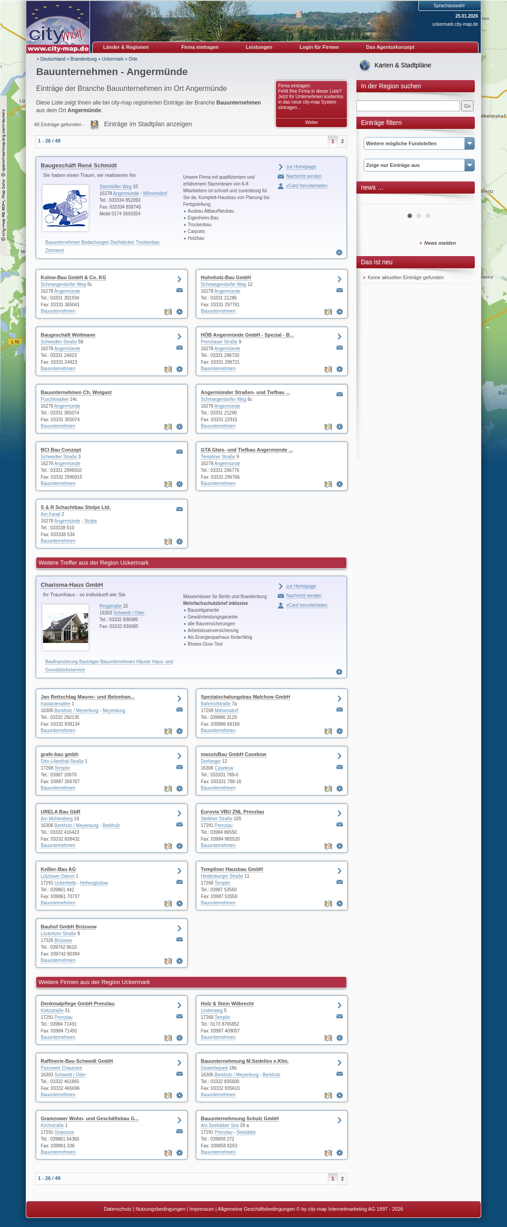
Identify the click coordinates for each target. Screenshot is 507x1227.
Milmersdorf (226, 710)
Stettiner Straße (216, 818)
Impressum (202, 1209)
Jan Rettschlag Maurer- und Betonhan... (88, 696)
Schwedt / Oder (129, 612)
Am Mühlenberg (57, 818)
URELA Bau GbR (61, 811)
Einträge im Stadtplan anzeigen (148, 124)
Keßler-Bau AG (58, 869)
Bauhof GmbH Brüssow (68, 926)
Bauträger (89, 661)
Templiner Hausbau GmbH (232, 869)
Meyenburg (114, 710)
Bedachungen (95, 242)
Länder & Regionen (126, 47)
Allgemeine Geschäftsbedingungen (256, 1209)
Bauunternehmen (62, 242)
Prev (375, 201)
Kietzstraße (52, 1010)
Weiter (311, 122)
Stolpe (90, 520)
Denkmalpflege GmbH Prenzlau (77, 1003)
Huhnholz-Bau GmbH (226, 277)
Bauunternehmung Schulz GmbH (240, 1118)
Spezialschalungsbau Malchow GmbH (245, 696)
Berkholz (111, 825)
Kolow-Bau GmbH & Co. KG (73, 277)
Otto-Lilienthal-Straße (62, 761)
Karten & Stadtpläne (402, 65)
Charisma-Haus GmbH (72, 584)
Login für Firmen (319, 47)
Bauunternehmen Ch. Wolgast (76, 392)
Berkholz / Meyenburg (77, 710)
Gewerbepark (214, 1067)
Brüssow (63, 940)
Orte (132, 59)
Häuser (143, 661)
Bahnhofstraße (216, 703)
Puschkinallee (55, 399)
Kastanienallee (56, 703)
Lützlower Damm (58, 876)
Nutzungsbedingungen (160, 1209)
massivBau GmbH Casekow (233, 754)
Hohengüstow (94, 882)
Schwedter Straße (59, 341)
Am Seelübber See (220, 1125)
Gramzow (64, 1132)
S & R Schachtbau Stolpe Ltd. (76, 507)
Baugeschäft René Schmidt (79, 165)
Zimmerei (54, 250)
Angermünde (126, 193)
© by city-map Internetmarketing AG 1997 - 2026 (349, 1209)
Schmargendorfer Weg (63, 284)
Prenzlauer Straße (219, 341)
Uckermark (112, 59)
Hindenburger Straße (222, 876)
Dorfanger (211, 761)
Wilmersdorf (155, 193)
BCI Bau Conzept (61, 449)
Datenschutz (118, 1209)
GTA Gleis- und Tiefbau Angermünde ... (247, 449)
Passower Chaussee (61, 1067)
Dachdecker (122, 242)
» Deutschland (51, 59)
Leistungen (259, 47)
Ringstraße (111, 606)
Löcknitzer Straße (58, 933)
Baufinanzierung (61, 661)
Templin (62, 768)
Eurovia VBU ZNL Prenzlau (232, 811)
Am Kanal (50, 514)
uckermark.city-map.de (455, 24)
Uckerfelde (65, 882)
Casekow (224, 768)
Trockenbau (147, 242)
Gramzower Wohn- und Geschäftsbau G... (90, 1118)
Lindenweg (212, 1010)
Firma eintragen (200, 47)
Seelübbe (246, 1132)
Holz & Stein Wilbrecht (227, 1003)
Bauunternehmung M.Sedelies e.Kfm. (245, 1061)
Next (462, 201)
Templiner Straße (218, 456)
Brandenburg (84, 59)
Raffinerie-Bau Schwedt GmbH (77, 1061)
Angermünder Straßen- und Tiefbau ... (245, 392)
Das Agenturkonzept (390, 47)
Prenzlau (223, 825)
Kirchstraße (52, 1125)
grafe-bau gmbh (59, 754)
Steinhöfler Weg (116, 186)
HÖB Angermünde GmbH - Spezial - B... (247, 335)
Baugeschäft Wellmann (68, 335)
